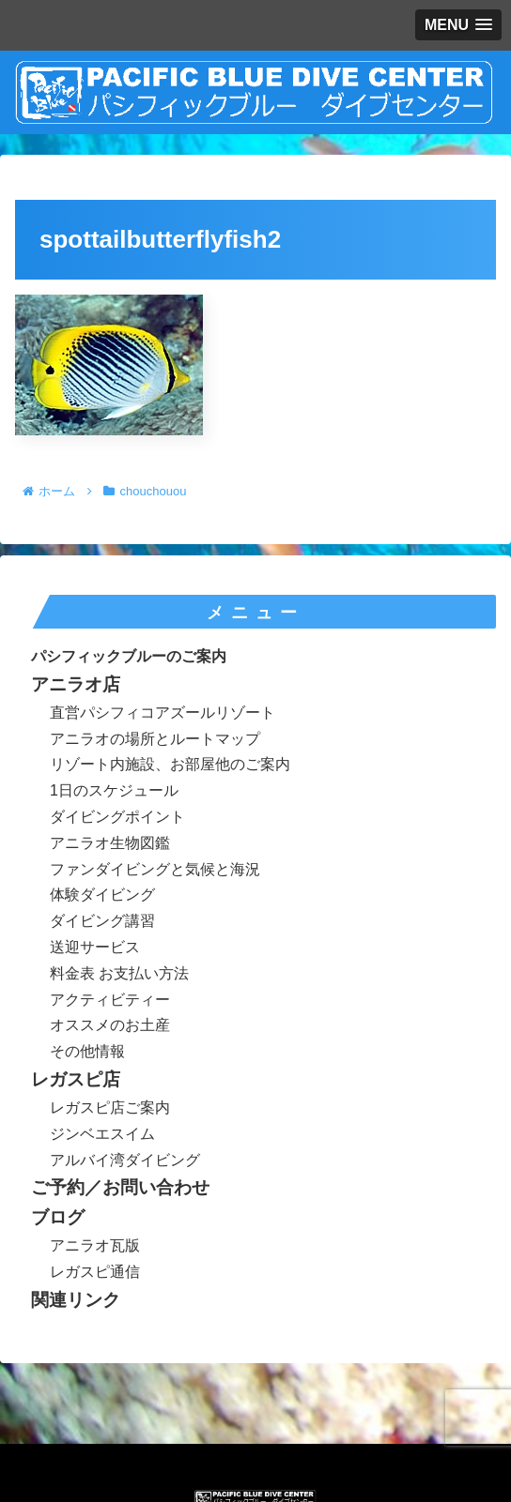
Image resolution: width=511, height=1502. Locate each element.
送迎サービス (95, 947)
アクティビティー (110, 1000)
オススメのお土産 (110, 1025)
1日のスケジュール (114, 790)
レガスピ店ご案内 (110, 1107)
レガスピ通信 (95, 1272)
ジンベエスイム (102, 1134)
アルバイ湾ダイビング (125, 1160)
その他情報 (87, 1051)
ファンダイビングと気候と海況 (155, 869)
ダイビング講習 (102, 921)
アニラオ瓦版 (95, 1245)
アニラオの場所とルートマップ (155, 739)
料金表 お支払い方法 (119, 973)
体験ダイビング (102, 895)
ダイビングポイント (117, 817)
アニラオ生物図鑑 (110, 843)
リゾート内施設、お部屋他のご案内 (170, 764)
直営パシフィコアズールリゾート (162, 713)
